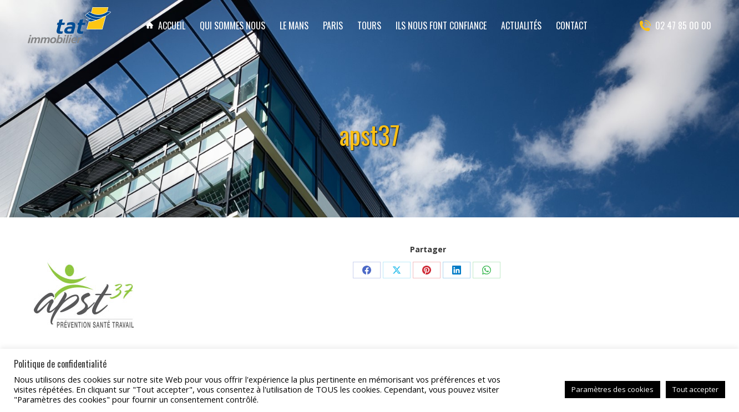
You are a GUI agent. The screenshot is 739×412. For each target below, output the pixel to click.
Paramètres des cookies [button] (612, 389)
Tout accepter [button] (695, 389)
